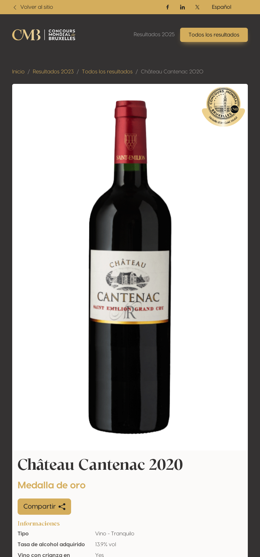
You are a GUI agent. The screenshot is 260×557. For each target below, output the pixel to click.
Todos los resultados (107, 71)
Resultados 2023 (53, 71)
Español (221, 7)
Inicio (18, 71)
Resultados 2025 (154, 34)
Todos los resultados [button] (214, 35)
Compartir (44, 506)
